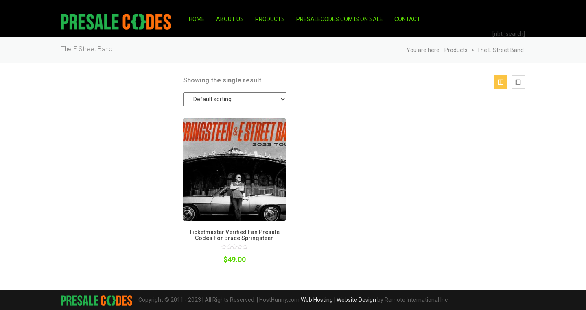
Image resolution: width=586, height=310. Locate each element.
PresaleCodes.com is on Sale (339, 19)
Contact (407, 19)
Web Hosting (317, 300)
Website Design (356, 300)
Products (270, 19)
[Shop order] (234, 99)
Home (197, 19)
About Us (230, 19)
